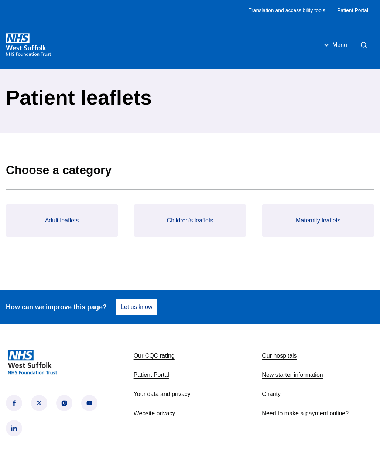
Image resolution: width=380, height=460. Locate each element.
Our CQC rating (154, 355)
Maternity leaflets (318, 220)
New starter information (292, 375)
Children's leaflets (190, 220)
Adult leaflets (62, 220)
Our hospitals (279, 355)
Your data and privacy (162, 394)
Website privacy (154, 413)
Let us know (136, 307)
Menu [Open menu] (334, 45)
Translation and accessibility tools (287, 10)
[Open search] (363, 45)
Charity (271, 394)
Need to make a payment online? (305, 413)
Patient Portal (352, 10)
